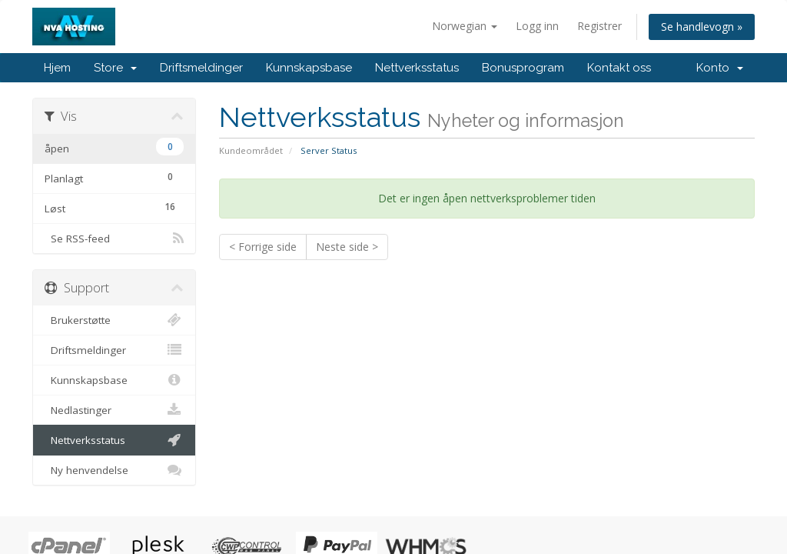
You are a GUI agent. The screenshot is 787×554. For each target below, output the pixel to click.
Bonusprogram (523, 68)
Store (115, 68)
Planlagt (114, 176)
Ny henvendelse (114, 470)
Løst (114, 206)
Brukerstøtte (114, 320)
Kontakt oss (619, 68)
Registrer (599, 25)
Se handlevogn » (701, 26)
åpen (114, 146)
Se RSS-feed (114, 238)
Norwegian (464, 25)
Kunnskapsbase (309, 68)
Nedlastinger (114, 410)
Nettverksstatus (417, 68)
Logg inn (537, 25)
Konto (719, 68)
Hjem (57, 68)
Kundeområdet (251, 150)
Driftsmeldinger (201, 68)
